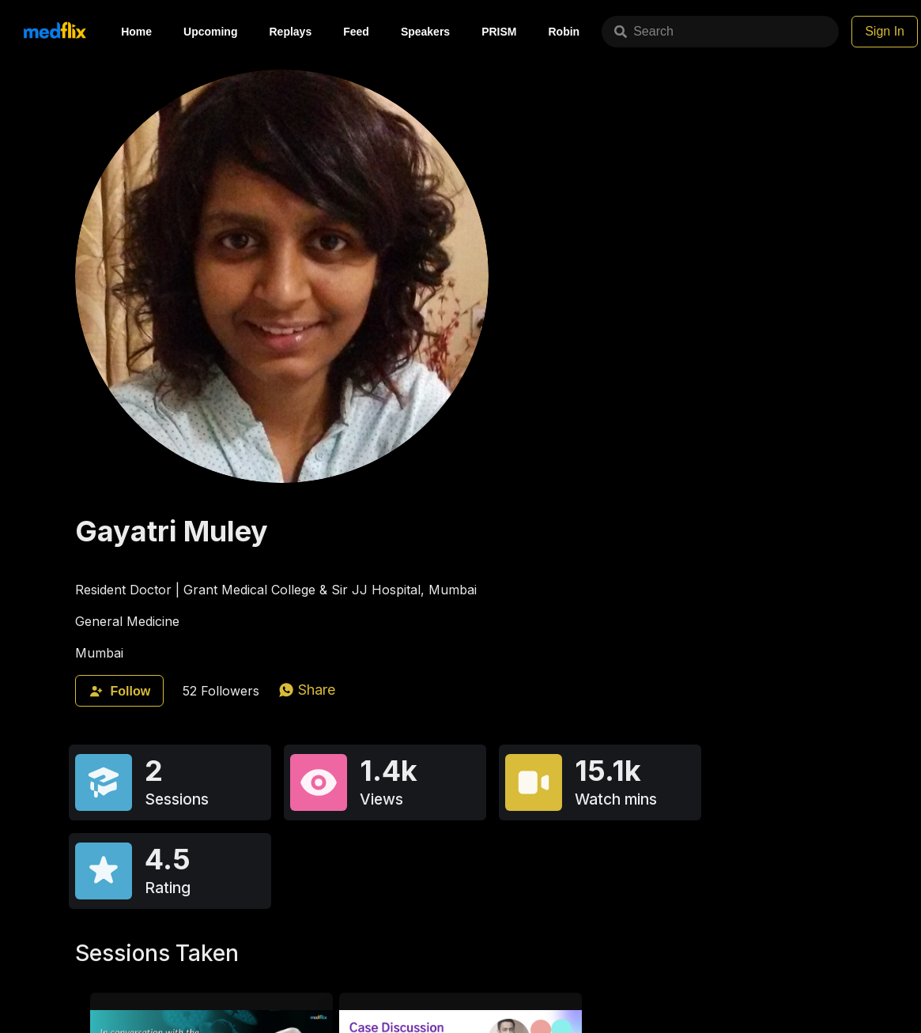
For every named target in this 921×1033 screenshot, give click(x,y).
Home (136, 31)
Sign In (884, 31)
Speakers (425, 31)
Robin (564, 31)
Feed (356, 31)
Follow (119, 691)
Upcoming (210, 31)
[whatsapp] (306, 689)
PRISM (498, 31)
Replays (290, 31)
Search (644, 31)
